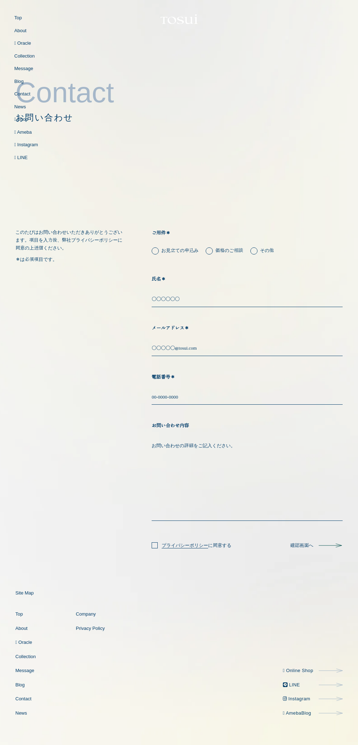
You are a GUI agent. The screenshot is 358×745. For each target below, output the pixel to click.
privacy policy (90, 628)
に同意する (196, 545)
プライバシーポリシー (185, 545)
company (86, 614)
